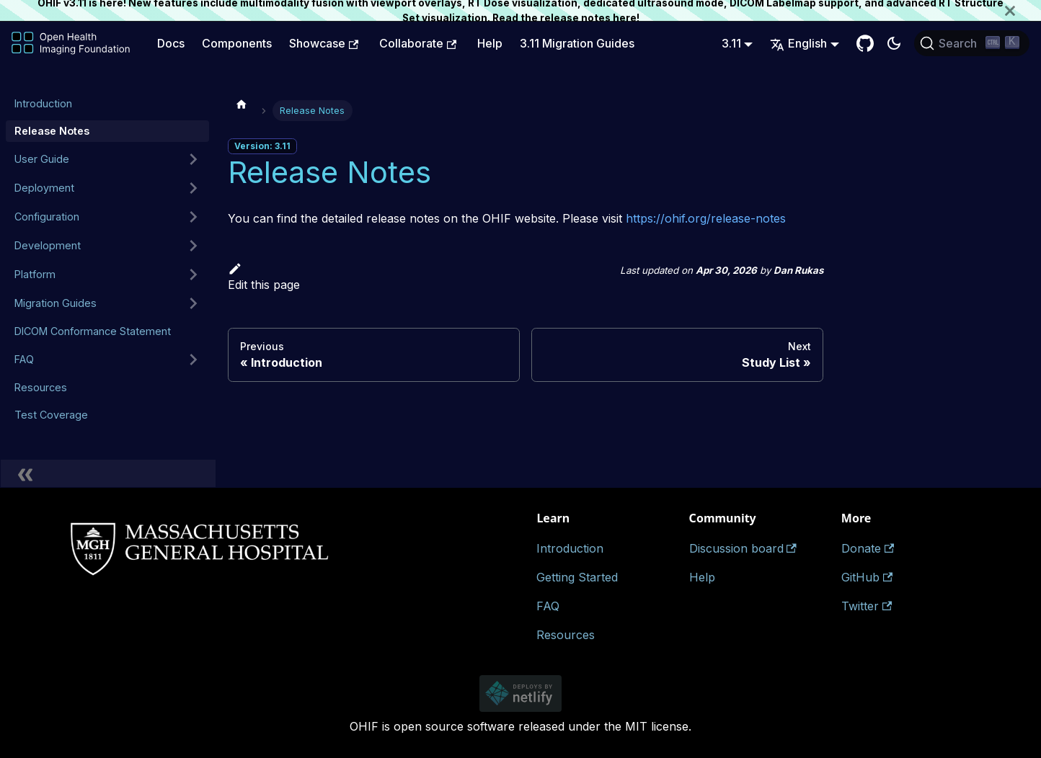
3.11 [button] (731, 43)
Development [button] (47, 245)
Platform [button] (35, 274)
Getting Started (577, 577)
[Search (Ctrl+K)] (971, 43)
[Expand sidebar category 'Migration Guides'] (193, 303)
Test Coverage (51, 415)
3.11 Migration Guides (577, 43)
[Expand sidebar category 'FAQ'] (193, 359)
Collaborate (417, 43)
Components (237, 43)
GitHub (866, 577)
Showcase (323, 43)
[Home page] (241, 104)
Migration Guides (55, 303)
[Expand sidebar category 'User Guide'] (193, 159)
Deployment (44, 188)
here (625, 18)
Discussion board (743, 548)
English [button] (798, 43)
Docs (171, 43)
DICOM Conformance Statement (92, 331)
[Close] (1023, 10)
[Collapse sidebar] (108, 473)
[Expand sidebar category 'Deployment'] (193, 188)
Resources (40, 387)
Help (489, 43)
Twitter (866, 606)
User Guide (41, 159)
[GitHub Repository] (865, 43)
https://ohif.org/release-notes (706, 218)
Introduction (43, 103)
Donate (867, 548)
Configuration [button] (46, 216)
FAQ (24, 359)
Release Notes (51, 131)
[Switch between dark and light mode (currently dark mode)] (893, 43)
